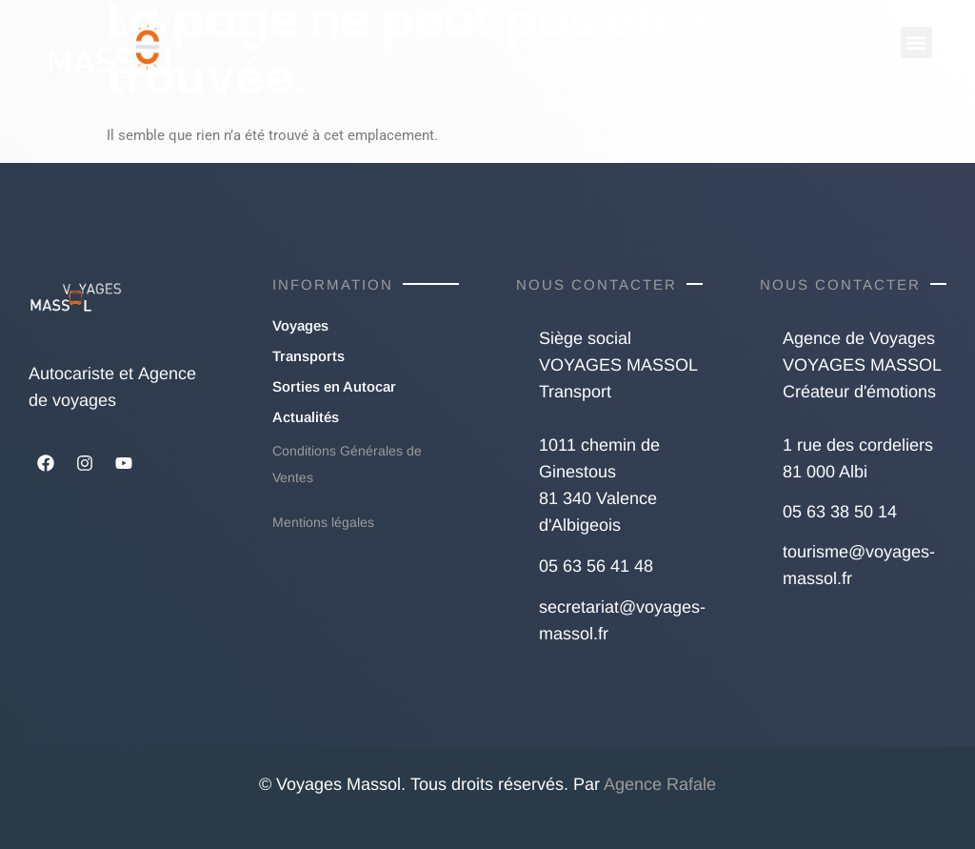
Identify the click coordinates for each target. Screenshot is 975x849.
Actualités (305, 417)
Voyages (300, 325)
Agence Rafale (660, 784)
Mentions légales (323, 522)
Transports (308, 356)
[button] (916, 42)
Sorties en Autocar (334, 386)
